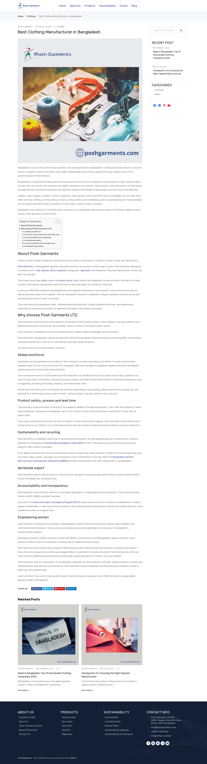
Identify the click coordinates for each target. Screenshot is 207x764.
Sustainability (112, 717)
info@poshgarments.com (163, 727)
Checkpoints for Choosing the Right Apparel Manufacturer (168, 72)
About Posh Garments (31, 225)
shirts (44, 280)
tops (38, 270)
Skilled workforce (33, 232)
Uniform (66, 730)
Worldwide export (33, 240)
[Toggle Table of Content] (57, 221)
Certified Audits (113, 721)
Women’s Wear (69, 717)
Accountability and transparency (40, 243)
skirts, (53, 270)
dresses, (45, 270)
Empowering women (35, 246)
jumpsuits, (62, 270)
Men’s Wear (67, 721)
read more (22, 690)
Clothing (31, 16)
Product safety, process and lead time (43, 235)
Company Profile (27, 717)
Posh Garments (26, 27)
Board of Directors (28, 730)
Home (20, 16)
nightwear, (85, 270)
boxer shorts (66, 280)
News (157, 94)
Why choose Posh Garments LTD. (36, 228)
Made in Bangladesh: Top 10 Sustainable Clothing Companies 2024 (166, 54)
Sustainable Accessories (117, 730)
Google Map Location (161, 736)
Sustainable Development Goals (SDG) (64, 443)
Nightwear (67, 734)
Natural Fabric (112, 726)
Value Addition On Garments (119, 734)
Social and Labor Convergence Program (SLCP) (57, 502)
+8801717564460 (159, 731)
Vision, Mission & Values (30, 726)
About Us (23, 721)
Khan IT (74, 758)
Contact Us (24, 734)
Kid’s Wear (67, 726)
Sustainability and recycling (38, 237)
